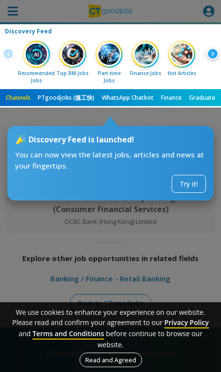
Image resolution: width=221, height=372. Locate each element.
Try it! (189, 183)
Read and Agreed (110, 360)
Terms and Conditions (68, 333)
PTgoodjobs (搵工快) (66, 97)
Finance (171, 97)
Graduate (202, 97)
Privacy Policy (186, 322)
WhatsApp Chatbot (128, 97)
